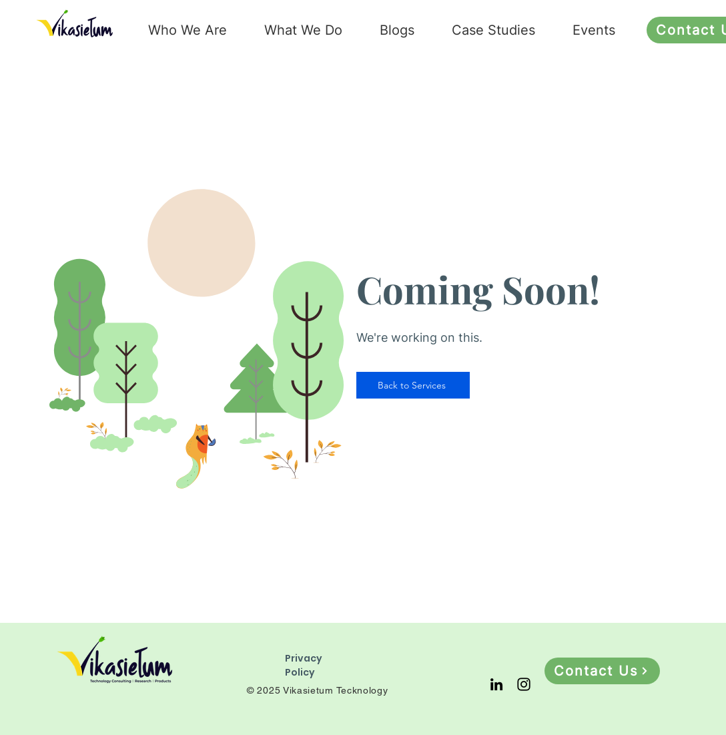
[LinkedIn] (496, 684)
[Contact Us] (602, 671)
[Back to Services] (413, 385)
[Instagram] (523, 684)
